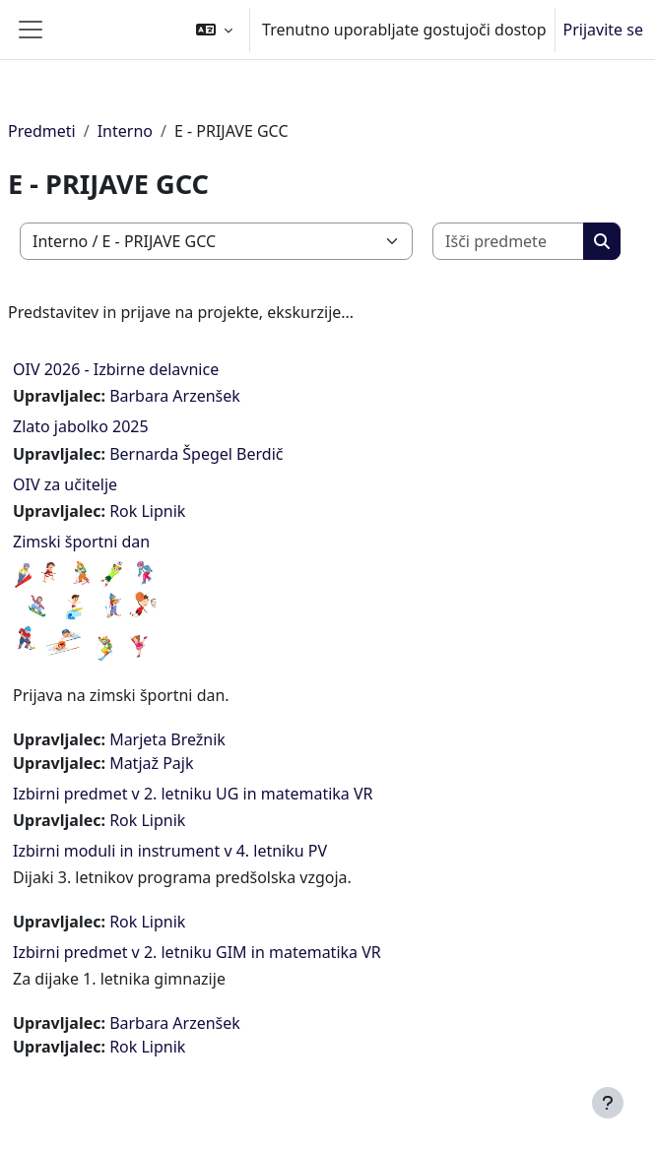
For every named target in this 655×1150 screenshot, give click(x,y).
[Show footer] (607, 1102)
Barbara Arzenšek (174, 396)
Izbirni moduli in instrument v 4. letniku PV (170, 851)
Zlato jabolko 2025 (81, 426)
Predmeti (42, 131)
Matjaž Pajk (151, 763)
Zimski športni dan (81, 541)
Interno (125, 131)
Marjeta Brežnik (167, 739)
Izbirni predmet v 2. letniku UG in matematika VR (193, 793)
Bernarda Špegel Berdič (196, 454)
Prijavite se (603, 29)
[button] (214, 29)
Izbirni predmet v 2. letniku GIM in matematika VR (197, 952)
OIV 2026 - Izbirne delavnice (116, 369)
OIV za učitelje (65, 484)
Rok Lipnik (147, 511)
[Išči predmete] (508, 241)
